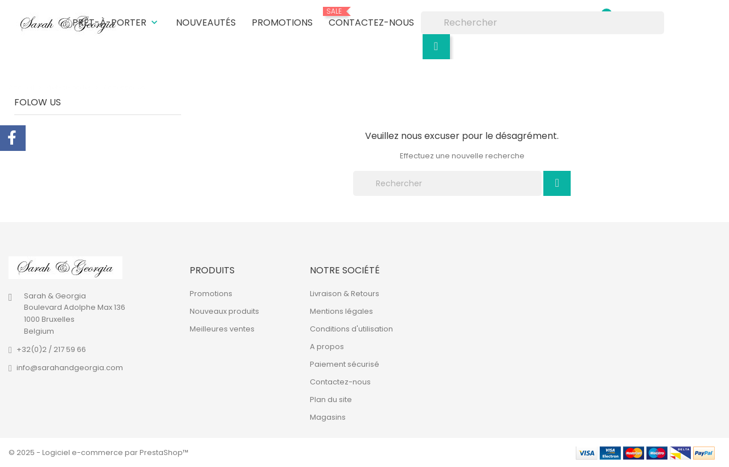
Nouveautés (206, 22)
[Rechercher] (542, 22)
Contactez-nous (371, 18)
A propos (327, 346)
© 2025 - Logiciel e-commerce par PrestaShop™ (99, 452)
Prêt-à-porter (116, 22)
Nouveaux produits (224, 311)
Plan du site (331, 399)
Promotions (282, 22)
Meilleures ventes (222, 328)
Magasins (328, 417)
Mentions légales (341, 311)
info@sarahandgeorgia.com (70, 367)
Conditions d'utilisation (351, 328)
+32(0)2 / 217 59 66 (51, 349)
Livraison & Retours (344, 293)
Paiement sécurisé (344, 364)
